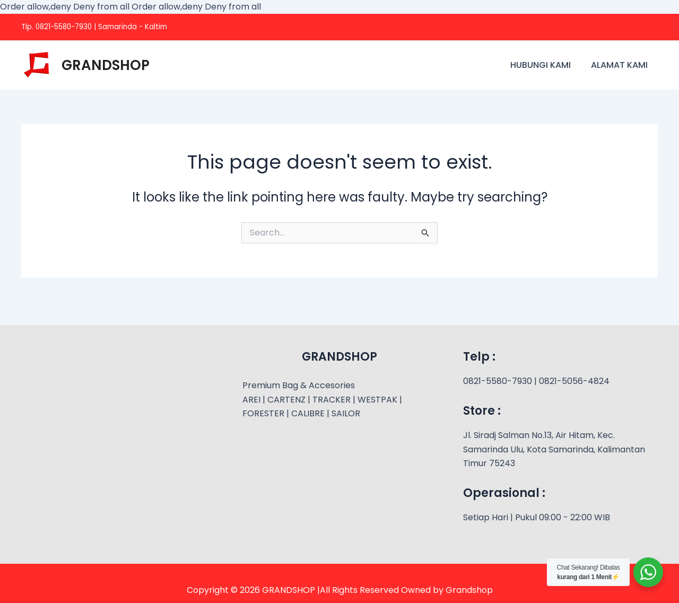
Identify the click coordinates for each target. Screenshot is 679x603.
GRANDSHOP (106, 65)
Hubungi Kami (545, 65)
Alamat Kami (621, 65)
